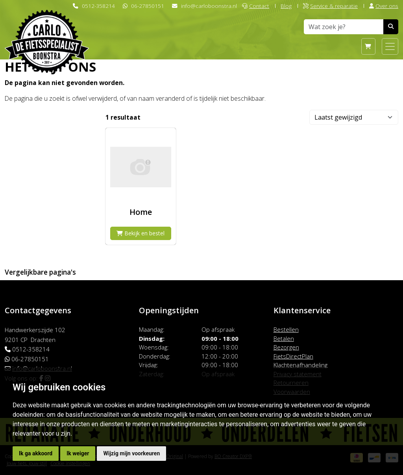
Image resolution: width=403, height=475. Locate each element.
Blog (286, 5)
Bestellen (286, 329)
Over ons (383, 5)
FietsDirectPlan (293, 356)
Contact (255, 5)
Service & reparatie (330, 5)
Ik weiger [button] (78, 453)
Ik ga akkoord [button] (35, 453)
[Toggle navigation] (390, 46)
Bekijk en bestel (140, 233)
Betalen (284, 338)
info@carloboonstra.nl (209, 5)
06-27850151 (147, 5)
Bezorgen (286, 347)
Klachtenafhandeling (300, 365)
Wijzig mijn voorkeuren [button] (131, 453)
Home (140, 212)
